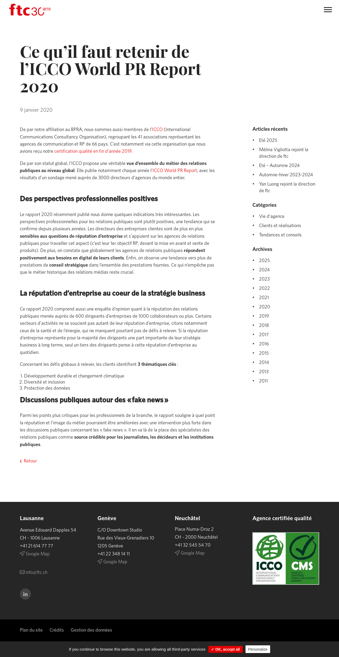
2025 (264, 260)
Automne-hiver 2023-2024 (286, 175)
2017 (264, 334)
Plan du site (31, 630)
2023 (264, 279)
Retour (30, 461)
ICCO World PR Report (175, 170)
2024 (264, 270)
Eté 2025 (268, 140)
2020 (264, 307)
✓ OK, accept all (225, 649)
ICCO (157, 129)
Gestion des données (91, 630)
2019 (264, 316)
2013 (264, 372)
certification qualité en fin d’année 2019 (92, 151)
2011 (263, 381)
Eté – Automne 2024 (279, 165)
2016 (264, 344)
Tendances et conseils (280, 235)
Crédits (57, 630)
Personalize (257, 649)
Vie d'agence (271, 216)
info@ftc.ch (31, 572)
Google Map (33, 554)
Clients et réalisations (280, 225)
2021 (264, 297)
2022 (264, 288)
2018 (264, 325)
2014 (264, 362)
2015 (264, 353)
